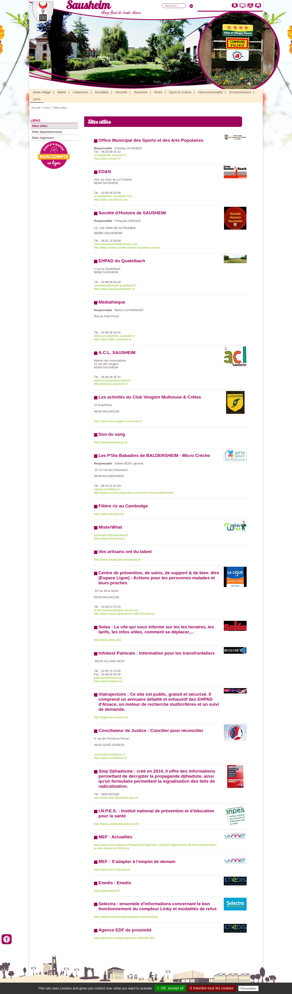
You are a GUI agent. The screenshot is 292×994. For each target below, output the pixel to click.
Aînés (158, 92)
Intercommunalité (210, 92)
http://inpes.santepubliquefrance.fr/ (116, 824)
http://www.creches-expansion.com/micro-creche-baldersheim (134, 492)
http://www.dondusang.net (111, 442)
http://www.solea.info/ (108, 640)
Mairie (61, 92)
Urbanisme (80, 92)
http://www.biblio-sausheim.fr (112, 339)
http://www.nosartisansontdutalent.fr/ (117, 559)
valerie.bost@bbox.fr (107, 489)
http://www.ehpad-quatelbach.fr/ (114, 289)
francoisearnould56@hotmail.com (116, 244)
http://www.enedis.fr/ (107, 890)
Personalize (248, 988)
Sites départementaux (47, 132)
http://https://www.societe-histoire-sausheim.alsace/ (127, 247)
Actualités (102, 92)
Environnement (240, 92)
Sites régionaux (43, 137)
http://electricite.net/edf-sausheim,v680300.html (124, 938)
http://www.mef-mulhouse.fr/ (112, 869)
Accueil (35, 107)
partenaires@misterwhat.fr (111, 535)
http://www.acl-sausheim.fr (111, 384)
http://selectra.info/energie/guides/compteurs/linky (126, 916)
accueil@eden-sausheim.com (113, 196)
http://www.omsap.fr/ (107, 158)
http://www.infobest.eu (108, 681)
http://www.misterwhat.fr (109, 538)
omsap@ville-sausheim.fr (110, 155)
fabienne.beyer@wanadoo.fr (112, 380)
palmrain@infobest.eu (108, 677)
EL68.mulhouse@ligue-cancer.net (116, 610)
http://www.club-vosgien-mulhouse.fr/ (118, 421)
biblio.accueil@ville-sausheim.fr (114, 336)
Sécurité (121, 92)
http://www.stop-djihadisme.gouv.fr (116, 797)
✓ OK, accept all (170, 988)
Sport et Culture (180, 92)
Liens (37, 99)
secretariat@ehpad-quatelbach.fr (115, 285)
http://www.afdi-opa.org (109, 514)
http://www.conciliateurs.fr (110, 758)
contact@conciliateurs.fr (109, 754)
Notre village (42, 92)
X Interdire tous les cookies (211, 988)
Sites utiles (60, 107)
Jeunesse (140, 92)
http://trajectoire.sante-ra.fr (111, 717)
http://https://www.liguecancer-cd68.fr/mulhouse (124, 613)
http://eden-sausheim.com (111, 199)
